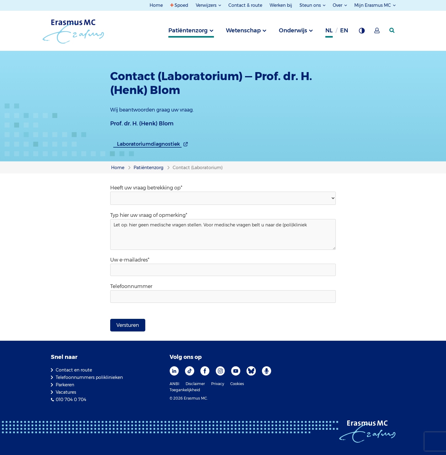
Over (338, 5)
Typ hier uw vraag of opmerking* (148, 215)
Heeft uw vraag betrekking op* (146, 188)
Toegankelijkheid (185, 390)
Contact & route (245, 5)
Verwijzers (207, 5)
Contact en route (74, 370)
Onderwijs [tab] (293, 30)
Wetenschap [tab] (243, 30)
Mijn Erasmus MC (373, 5)
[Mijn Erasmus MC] (377, 32)
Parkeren (65, 385)
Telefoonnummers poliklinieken (89, 377)
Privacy (217, 383)
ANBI (174, 383)
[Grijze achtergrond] (362, 32)
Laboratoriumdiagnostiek (148, 144)
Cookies (237, 383)
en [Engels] (344, 30)
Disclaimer (195, 383)
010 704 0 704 (71, 399)
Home (156, 5)
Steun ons (310, 5)
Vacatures (66, 392)
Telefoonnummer (131, 286)
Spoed (181, 5)
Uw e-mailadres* (129, 260)
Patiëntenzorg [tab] (188, 30)
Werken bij (281, 5)
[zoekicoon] (392, 30)
